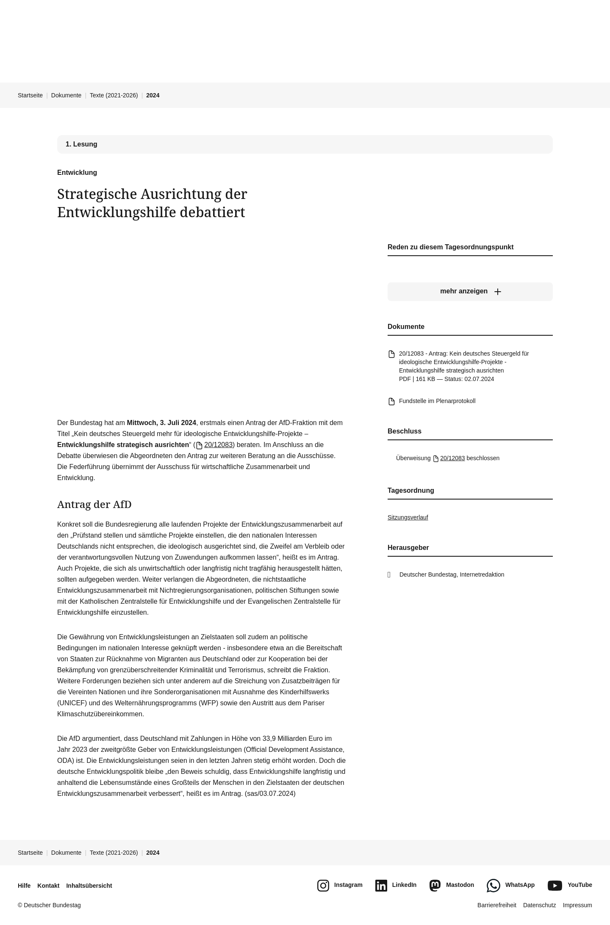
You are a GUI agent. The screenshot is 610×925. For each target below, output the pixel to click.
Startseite (30, 95)
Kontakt (48, 885)
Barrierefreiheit (496, 905)
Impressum (577, 905)
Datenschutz (539, 905)
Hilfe (24, 885)
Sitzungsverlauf (408, 517)
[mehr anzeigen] (470, 291)
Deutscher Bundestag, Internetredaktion (452, 574)
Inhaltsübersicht (89, 885)
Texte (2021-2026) (114, 95)
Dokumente (66, 95)
